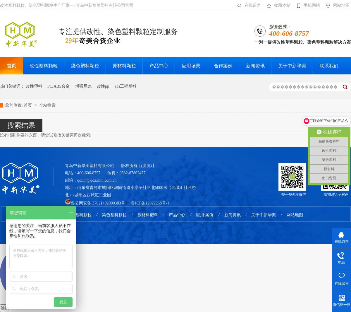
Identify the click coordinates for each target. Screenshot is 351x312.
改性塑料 (34, 86)
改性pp (103, 86)
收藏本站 (277, 5)
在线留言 (247, 5)
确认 (5, 308)
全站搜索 (47, 105)
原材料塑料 (147, 215)
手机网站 (306, 5)
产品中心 (177, 215)
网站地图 (336, 5)
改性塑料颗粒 (79, 215)
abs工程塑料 (126, 86)
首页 (28, 105)
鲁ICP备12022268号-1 (150, 203)
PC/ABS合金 (58, 86)
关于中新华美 (263, 215)
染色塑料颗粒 (114, 215)
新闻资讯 (232, 215)
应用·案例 (205, 215)
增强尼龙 (83, 86)
